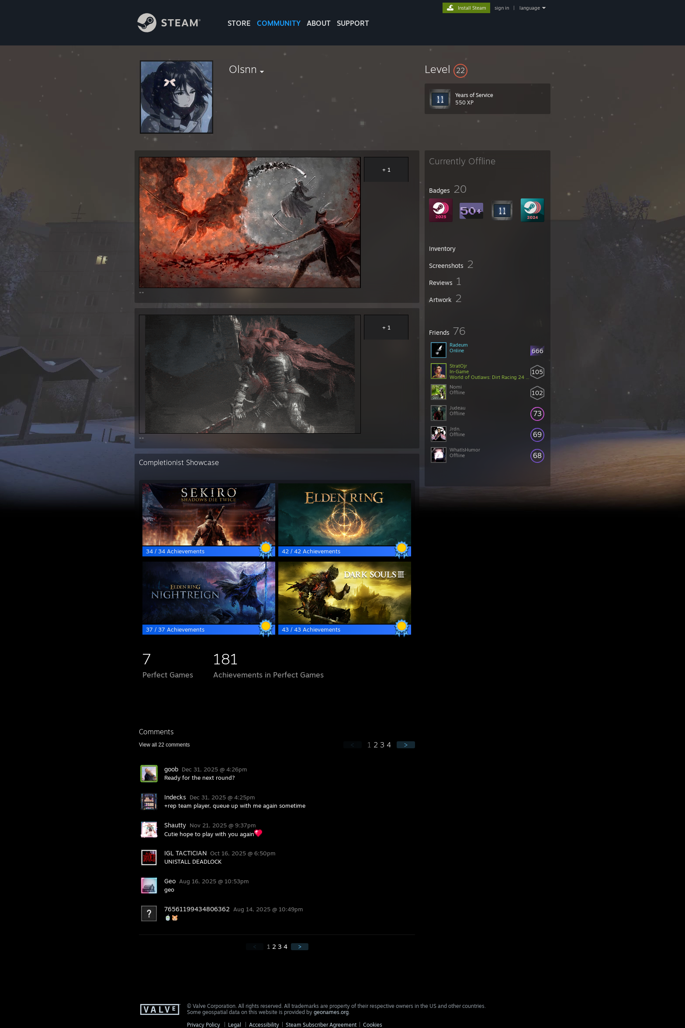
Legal (234, 1024)
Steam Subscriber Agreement (321, 1024)
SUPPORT (353, 23)
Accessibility (264, 1024)
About (319, 23)
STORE (239, 23)
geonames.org (331, 1012)
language (529, 8)
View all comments (164, 745)
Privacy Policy (203, 1024)
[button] (487, 69)
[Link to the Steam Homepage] (175, 30)
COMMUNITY (279, 23)
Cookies (372, 1024)
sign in (502, 8)
